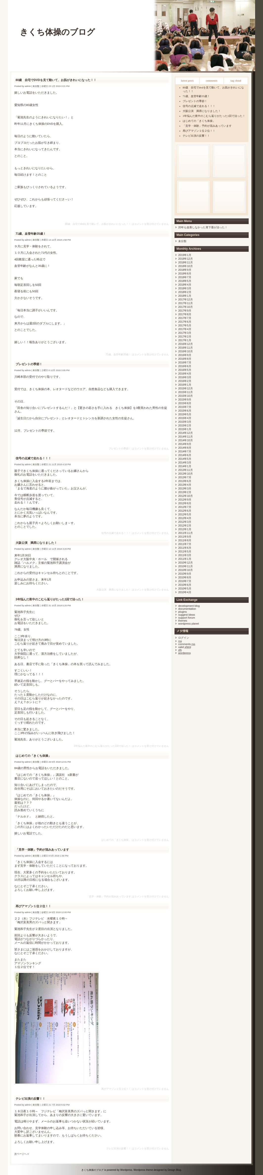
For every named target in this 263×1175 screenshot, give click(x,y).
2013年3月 (184, 488)
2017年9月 (184, 310)
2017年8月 (184, 314)
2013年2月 (184, 492)
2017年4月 (184, 329)
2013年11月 (185, 469)
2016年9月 (184, 355)
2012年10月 (185, 495)
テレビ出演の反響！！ (196, 135)
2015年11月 (185, 392)
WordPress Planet (188, 623)
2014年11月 (185, 436)
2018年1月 (184, 295)
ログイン (183, 637)
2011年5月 (184, 551)
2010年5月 (184, 588)
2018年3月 (184, 288)
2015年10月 (185, 395)
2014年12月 (185, 432)
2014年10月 (185, 440)
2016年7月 (184, 362)
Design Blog (174, 1170)
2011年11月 (185, 532)
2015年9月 (184, 399)
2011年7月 (184, 544)
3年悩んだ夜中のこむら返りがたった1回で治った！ (214, 115)
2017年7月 (184, 317)
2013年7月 (184, 477)
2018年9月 (184, 269)
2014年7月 (184, 451)
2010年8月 (184, 577)
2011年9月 (184, 536)
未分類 (182, 241)
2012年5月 (184, 514)
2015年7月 (184, 406)
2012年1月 (184, 529)
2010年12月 (185, 562)
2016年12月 (185, 343)
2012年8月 (184, 503)
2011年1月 (184, 558)
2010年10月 (185, 569)
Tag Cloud (235, 80)
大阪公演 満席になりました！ (202, 110)
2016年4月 (184, 373)
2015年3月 (184, 421)
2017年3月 (184, 332)
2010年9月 (184, 573)
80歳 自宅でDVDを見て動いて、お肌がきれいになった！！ (56, 80)
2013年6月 (184, 481)
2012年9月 (184, 499)
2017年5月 (184, 325)
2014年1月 (184, 466)
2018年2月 (184, 292)
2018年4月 (184, 284)
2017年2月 (184, 336)
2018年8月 (184, 273)
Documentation (187, 608)
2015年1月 (184, 429)
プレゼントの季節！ (195, 101)
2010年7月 (184, 581)
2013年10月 (185, 473)
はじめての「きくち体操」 (199, 120)
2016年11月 (185, 347)
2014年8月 (184, 447)
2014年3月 (184, 462)
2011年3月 (184, 555)
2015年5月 (184, 414)
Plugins (182, 611)
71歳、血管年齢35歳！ (196, 96)
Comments (212, 80)
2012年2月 (184, 525)
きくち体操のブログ (57, 32)
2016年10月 (185, 351)
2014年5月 (184, 458)
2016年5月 (184, 369)
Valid (184, 647)
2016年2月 (184, 380)
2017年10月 (185, 306)
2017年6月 (184, 321)
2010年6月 (184, 584)
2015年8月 (184, 403)
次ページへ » (21, 1154)
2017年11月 (185, 303)
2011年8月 (184, 540)
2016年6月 (184, 366)
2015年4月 (184, 418)
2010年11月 (185, 566)
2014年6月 (184, 455)
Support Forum (186, 617)
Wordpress (126, 1170)
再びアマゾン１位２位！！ (199, 130)
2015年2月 (184, 425)
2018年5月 (184, 280)
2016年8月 (184, 358)
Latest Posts (187, 80)
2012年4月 (184, 518)
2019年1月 (184, 254)
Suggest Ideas (186, 614)
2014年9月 (184, 443)
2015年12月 (185, 388)
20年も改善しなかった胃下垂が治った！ (202, 227)
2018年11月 (185, 262)
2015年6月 (184, 410)
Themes (182, 620)
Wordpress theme (143, 1170)
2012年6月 (184, 510)
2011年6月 (184, 547)
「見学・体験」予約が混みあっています (207, 125)
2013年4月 (184, 484)
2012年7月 (184, 506)
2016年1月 (184, 384)
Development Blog (189, 605)
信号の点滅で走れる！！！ (199, 106)
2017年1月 (184, 340)
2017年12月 (185, 299)
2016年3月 (184, 377)
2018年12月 (185, 258)
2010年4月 (184, 592)
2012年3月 (184, 521)
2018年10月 (185, 266)
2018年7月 (184, 277)
